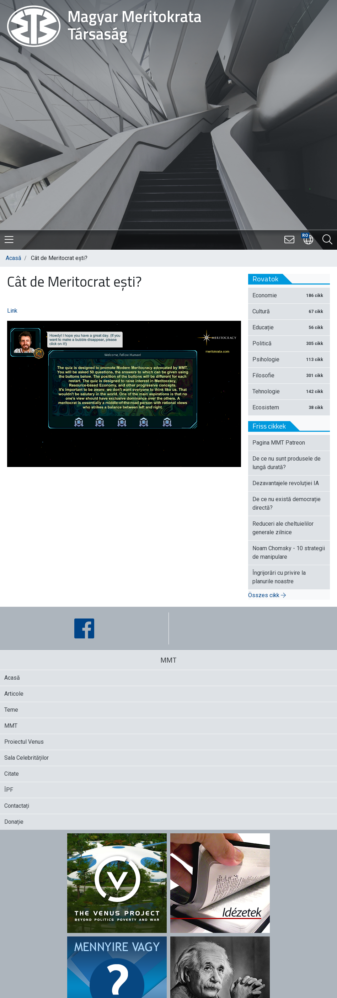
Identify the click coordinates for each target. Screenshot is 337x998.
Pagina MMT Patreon (278, 442)
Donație (13, 821)
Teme (11, 709)
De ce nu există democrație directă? (286, 503)
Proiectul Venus (24, 741)
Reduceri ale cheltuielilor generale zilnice (283, 528)
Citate (11, 773)
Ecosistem (289, 407)
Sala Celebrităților (26, 757)
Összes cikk (267, 595)
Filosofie (289, 375)
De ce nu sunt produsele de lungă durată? (286, 463)
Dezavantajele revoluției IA (285, 483)
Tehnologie (289, 391)
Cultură (289, 311)
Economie (289, 295)
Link (12, 310)
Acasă (13, 258)
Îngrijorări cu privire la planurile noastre (279, 577)
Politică (289, 343)
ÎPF (8, 789)
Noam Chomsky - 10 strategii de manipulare (288, 552)
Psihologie (289, 359)
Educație (289, 327)
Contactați (16, 805)
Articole (13, 693)
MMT (10, 725)
